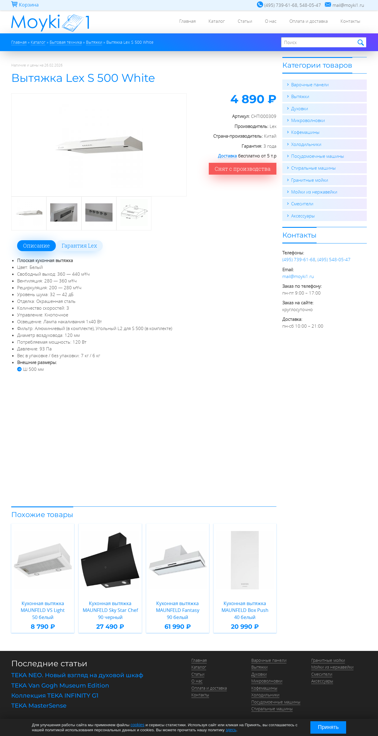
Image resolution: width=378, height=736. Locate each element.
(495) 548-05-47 (334, 258)
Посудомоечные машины (317, 155)
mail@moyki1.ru (298, 275)
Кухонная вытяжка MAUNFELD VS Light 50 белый (42, 609)
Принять (328, 727)
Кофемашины (305, 132)
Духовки (299, 108)
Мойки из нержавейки (314, 191)
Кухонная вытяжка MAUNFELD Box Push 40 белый (245, 609)
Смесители (302, 203)
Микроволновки (308, 120)
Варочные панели (310, 84)
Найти (359, 42)
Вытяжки (300, 96)
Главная (177, 22)
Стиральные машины (313, 167)
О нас (266, 22)
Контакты (349, 22)
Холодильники (306, 144)
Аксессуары (303, 214)
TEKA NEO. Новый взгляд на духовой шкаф (77, 673)
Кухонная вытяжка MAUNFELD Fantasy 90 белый (177, 609)
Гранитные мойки (309, 179)
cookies (137, 725)
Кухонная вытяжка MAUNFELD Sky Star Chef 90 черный (110, 609)
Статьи (238, 22)
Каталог (208, 22)
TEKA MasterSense (38, 703)
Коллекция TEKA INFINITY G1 (54, 693)
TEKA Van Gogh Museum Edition (60, 683)
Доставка (227, 156)
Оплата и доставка (305, 22)
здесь (231, 729)
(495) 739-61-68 (298, 258)
